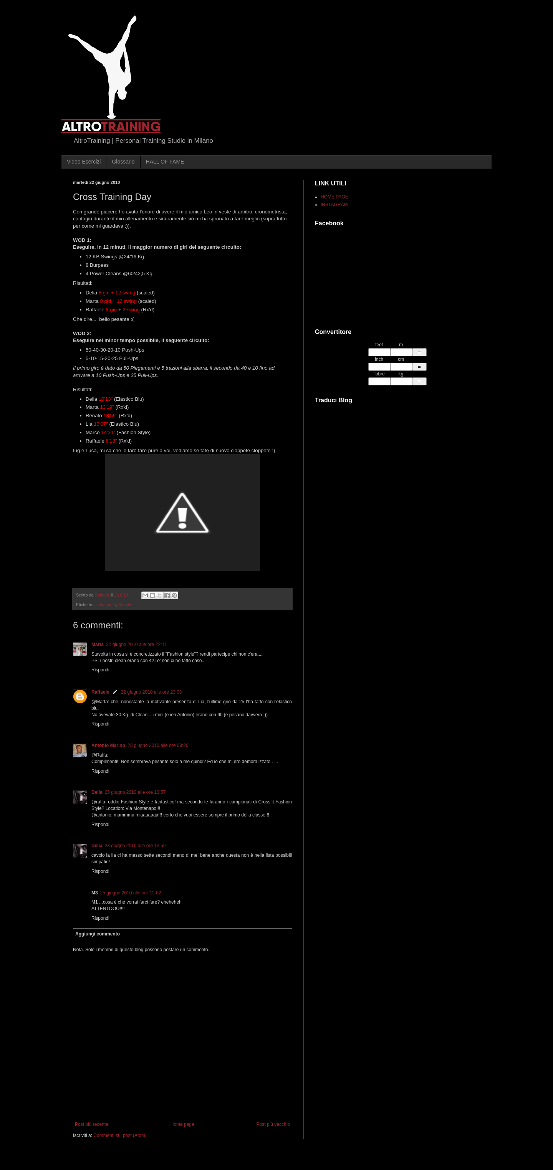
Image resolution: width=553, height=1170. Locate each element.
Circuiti (124, 604)
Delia (97, 792)
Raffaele (100, 692)
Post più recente (91, 1124)
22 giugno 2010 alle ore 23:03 (151, 692)
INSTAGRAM (334, 204)
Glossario (123, 162)
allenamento (104, 604)
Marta (97, 644)
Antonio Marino (108, 745)
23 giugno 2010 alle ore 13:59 (135, 845)
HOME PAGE (334, 197)
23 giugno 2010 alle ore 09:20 (158, 745)
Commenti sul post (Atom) (120, 1135)
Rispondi (100, 670)
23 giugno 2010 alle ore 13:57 (135, 792)
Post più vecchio (273, 1124)
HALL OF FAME (165, 162)
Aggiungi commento (97, 934)
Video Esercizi (84, 162)
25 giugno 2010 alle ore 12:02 (130, 893)
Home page (182, 1124)
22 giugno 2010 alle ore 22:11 (136, 644)
